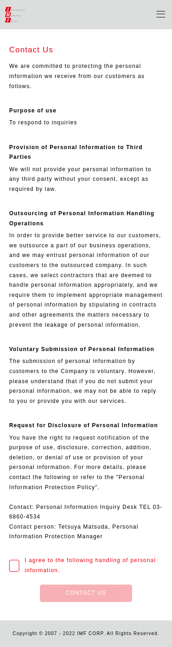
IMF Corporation (15, 14)
